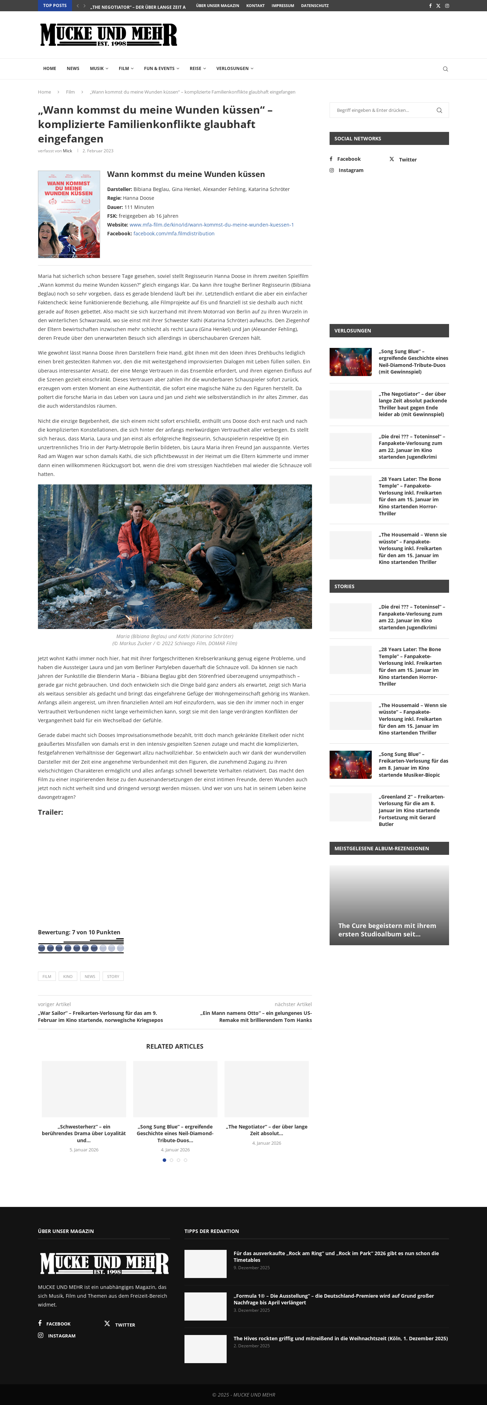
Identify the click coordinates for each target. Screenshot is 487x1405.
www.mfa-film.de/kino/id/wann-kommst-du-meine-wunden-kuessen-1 (212, 224)
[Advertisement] (321, 34)
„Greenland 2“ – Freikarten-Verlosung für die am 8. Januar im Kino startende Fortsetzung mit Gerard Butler (412, 810)
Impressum (283, 5)
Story (113, 976)
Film (124, 68)
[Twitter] (438, 5)
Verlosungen (232, 68)
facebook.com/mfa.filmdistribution (174, 233)
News (73, 68)
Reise (195, 68)
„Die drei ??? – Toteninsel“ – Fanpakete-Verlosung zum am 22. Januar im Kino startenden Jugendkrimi (412, 446)
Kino (68, 976)
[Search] (445, 69)
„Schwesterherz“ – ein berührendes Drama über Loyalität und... (84, 1133)
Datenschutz (315, 5)
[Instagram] (447, 5)
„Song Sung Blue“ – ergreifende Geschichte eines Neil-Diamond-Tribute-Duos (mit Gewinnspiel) (413, 361)
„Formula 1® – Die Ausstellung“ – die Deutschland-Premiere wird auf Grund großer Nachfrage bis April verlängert (334, 1299)
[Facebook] (430, 5)
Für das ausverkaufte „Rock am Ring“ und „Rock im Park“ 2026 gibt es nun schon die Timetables (336, 1257)
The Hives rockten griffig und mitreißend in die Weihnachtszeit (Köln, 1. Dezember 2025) (341, 1338)
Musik (97, 68)
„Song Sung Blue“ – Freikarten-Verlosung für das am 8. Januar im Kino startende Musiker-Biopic (413, 764)
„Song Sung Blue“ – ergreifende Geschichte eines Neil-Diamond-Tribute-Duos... (183, 6)
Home (49, 68)
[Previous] (77, 5)
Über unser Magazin (217, 5)
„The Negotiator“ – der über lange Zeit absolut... (266, 1130)
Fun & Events (159, 68)
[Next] (84, 5)
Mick (67, 151)
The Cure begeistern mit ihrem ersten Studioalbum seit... (387, 929)
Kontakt (255, 5)
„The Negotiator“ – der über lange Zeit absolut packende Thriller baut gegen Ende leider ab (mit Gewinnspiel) (413, 404)
